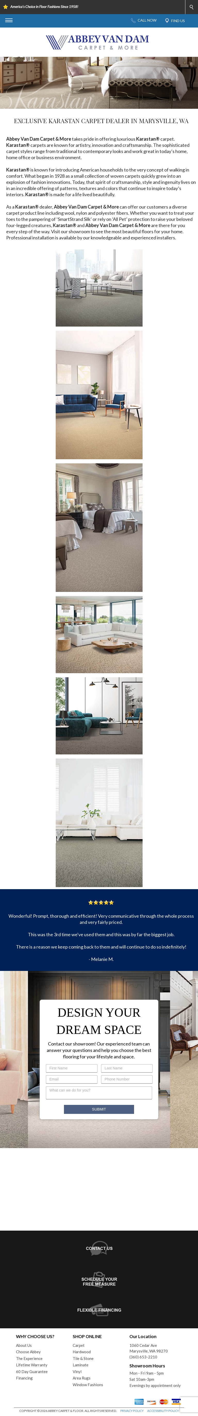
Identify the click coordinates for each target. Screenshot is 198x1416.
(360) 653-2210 (143, 1357)
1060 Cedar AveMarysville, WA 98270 (148, 1348)
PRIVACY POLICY (132, 1411)
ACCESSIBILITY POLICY (163, 1411)
